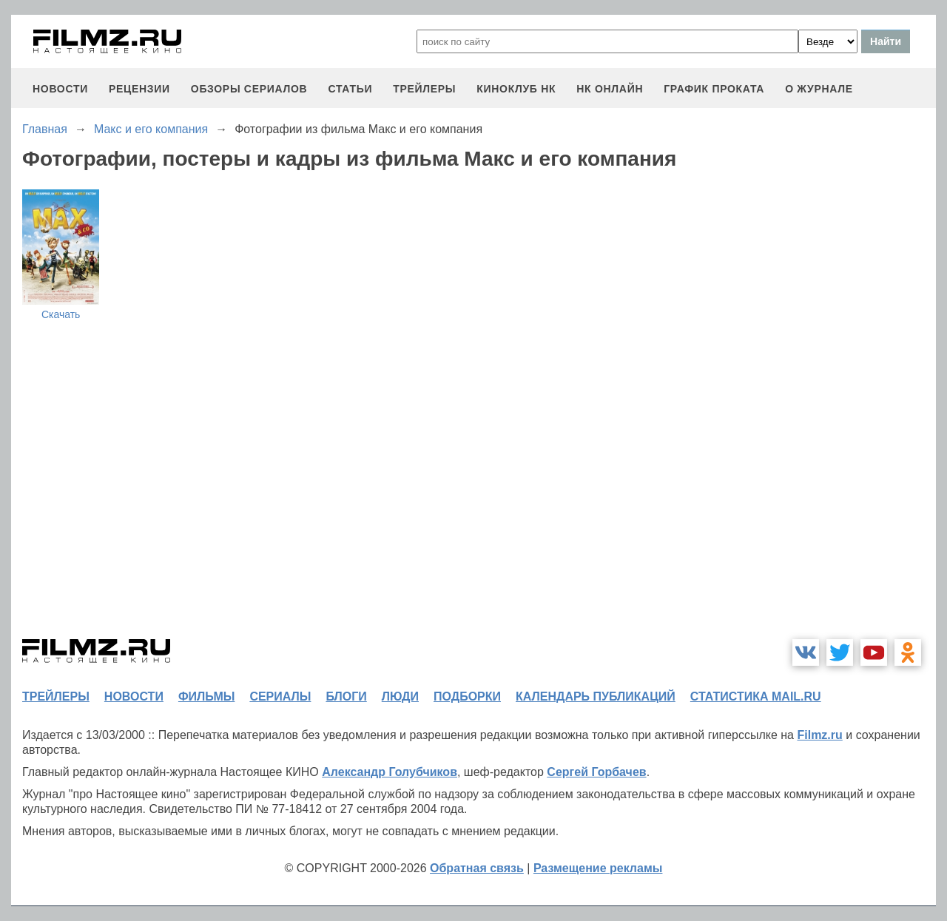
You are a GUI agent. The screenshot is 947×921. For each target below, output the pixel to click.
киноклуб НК (516, 89)
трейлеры (424, 89)
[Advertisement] (825, 402)
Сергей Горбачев (596, 772)
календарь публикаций (595, 696)
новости (60, 89)
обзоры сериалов (249, 89)
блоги (346, 696)
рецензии (139, 89)
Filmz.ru (819, 735)
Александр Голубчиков (389, 772)
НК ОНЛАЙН (609, 89)
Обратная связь (477, 868)
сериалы (280, 696)
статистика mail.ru (755, 696)
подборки (467, 696)
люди (400, 696)
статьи (350, 89)
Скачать (61, 314)
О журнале (819, 89)
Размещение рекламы (598, 868)
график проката (714, 89)
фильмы (206, 696)
